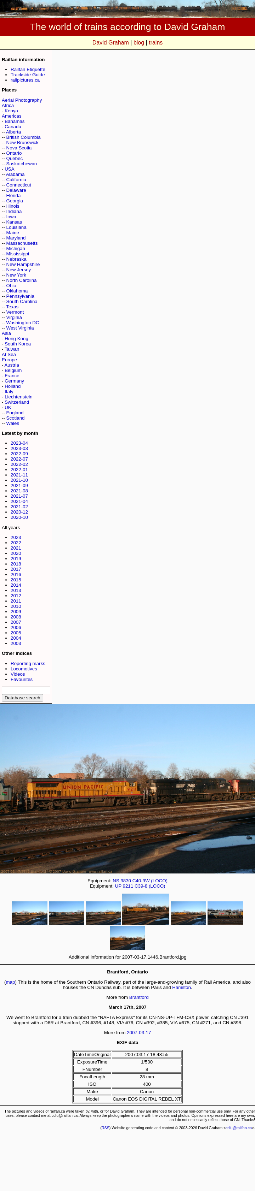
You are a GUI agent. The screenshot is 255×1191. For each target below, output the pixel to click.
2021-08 (19, 490)
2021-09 (19, 485)
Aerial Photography (22, 100)
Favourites (22, 679)
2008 (16, 617)
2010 (16, 606)
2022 (16, 542)
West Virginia (20, 328)
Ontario (14, 153)
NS (116, 880)
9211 (128, 886)
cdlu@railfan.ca (239, 1128)
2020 (16, 553)
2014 (16, 585)
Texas (12, 306)
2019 (16, 558)
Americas (12, 116)
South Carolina (22, 301)
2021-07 (19, 496)
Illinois (12, 206)
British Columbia (23, 137)
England (15, 412)
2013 (16, 590)
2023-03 (19, 448)
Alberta (13, 132)
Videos (18, 674)
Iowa (11, 216)
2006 (16, 627)
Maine (12, 232)
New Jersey (18, 269)
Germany (14, 381)
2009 (16, 611)
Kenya (11, 110)
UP (118, 886)
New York (16, 275)
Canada (13, 126)
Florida (13, 195)
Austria (11, 365)
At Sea (9, 354)
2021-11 (19, 475)
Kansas (14, 222)
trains (156, 43)
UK (8, 407)
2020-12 (19, 512)
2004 (16, 638)
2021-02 (19, 506)
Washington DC (22, 322)
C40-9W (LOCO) (150, 880)
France (12, 375)
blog (139, 43)
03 (141, 1032)
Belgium (13, 370)
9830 (125, 880)
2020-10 (19, 517)
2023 (16, 537)
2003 (16, 643)
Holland (13, 386)
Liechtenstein (19, 396)
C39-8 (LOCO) (150, 886)
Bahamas (14, 121)
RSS (105, 1128)
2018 (16, 564)
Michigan (15, 248)
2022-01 (19, 469)
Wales (12, 423)
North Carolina (21, 280)
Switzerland (17, 402)
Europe (9, 359)
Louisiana (16, 227)
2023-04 (19, 443)
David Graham (110, 43)
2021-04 (19, 501)
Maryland (16, 238)
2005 (16, 632)
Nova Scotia (19, 147)
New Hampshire (23, 264)
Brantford (139, 997)
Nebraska (16, 259)
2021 (16, 548)
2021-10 (19, 480)
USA (9, 169)
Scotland (15, 418)
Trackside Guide (28, 74)
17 (148, 1032)
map (10, 982)
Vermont (15, 312)
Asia (6, 333)
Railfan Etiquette (28, 69)
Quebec (14, 158)
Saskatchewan (21, 163)
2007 (16, 622)
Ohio (11, 285)
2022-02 (19, 464)
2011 (16, 601)
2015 (16, 579)
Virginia (14, 317)
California (16, 179)
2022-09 (19, 453)
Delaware (16, 190)
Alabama (15, 174)
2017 (16, 569)
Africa (8, 105)
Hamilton (181, 987)
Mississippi (17, 253)
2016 (16, 574)
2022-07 (19, 459)
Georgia (14, 200)
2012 (16, 595)
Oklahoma (17, 291)
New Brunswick (22, 142)
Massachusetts (22, 243)
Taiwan (12, 349)
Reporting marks (28, 663)
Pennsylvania (20, 296)
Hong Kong (16, 338)
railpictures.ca (25, 80)
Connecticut (18, 185)
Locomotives (24, 668)
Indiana (14, 211)
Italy (9, 391)
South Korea (18, 343)
